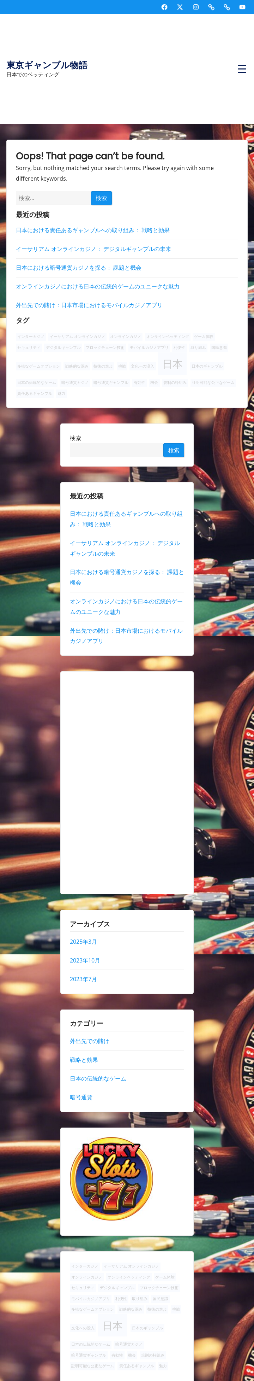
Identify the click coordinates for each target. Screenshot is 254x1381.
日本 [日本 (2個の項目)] (172, 364)
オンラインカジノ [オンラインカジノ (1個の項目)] (125, 336)
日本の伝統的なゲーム (98, 1078)
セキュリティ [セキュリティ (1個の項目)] (29, 347)
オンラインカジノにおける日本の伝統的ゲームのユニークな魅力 (98, 286)
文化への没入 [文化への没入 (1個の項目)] (142, 366)
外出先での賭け (89, 1041)
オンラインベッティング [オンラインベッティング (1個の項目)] (167, 336)
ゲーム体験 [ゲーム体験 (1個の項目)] (203, 336)
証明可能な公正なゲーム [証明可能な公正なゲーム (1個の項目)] (213, 382)
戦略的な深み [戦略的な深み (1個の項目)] (77, 366)
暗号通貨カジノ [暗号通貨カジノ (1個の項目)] (75, 382)
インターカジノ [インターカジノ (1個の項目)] (30, 336)
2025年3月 (83, 941)
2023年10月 (85, 960)
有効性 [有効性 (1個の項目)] (139, 382)
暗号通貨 (81, 1097)
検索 (75, 437)
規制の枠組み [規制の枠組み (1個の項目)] (175, 382)
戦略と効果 (84, 1060)
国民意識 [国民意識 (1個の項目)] (219, 347)
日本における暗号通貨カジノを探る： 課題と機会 (78, 267)
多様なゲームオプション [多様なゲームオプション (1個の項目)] (38, 366)
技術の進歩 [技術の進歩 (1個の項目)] (103, 366)
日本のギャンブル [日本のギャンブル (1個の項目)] (207, 366)
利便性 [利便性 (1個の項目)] (179, 347)
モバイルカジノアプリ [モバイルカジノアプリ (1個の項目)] (149, 347)
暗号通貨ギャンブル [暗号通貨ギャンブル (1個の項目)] (110, 382)
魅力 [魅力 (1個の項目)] (61, 393)
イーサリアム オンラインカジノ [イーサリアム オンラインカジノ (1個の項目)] (77, 336)
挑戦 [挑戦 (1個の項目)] (122, 366)
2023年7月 (83, 979)
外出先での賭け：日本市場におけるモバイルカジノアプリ (89, 305)
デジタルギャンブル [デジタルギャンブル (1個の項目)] (63, 347)
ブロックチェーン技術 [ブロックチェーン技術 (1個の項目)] (105, 347)
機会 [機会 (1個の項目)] (154, 382)
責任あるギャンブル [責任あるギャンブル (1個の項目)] (34, 393)
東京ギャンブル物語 (46, 65)
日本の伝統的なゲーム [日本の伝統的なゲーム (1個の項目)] (36, 382)
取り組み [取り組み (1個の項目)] (198, 347)
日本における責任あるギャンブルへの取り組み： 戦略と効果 (93, 230)
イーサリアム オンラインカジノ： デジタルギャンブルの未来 (93, 249)
